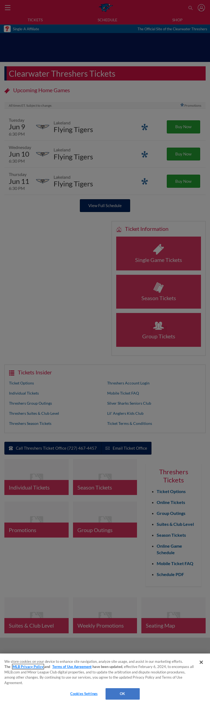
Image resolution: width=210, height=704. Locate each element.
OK (122, 693)
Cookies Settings (84, 693)
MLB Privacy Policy (28, 666)
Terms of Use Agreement (72, 666)
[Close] (201, 662)
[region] (105, 679)
